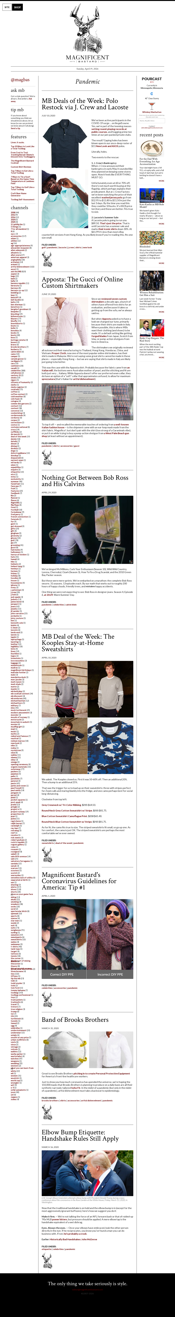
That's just (105, 223)
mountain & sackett (20, 722)
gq (12, 542)
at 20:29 (48, 594)
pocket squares (18, 800)
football (14, 510)
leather (14, 644)
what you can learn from (22, 1068)
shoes (13, 889)
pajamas (14, 774)
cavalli (14, 368)
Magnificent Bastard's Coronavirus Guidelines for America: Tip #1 (79, 881)
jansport (15, 604)
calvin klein (71, 604)
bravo (13, 344)
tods (13, 985)
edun (13, 465)
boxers (14, 342)
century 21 (16, 375)
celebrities (58, 604)
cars (13, 363)
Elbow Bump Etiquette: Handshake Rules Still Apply (80, 1135)
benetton (15, 307)
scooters (15, 870)
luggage (14, 663)
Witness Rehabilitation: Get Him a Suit (152, 294)
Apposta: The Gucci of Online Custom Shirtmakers (82, 282)
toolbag (14, 992)
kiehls (13, 625)
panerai (14, 781)
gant (13, 524)
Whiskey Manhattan (151, 112)
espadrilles (16, 467)
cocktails (15, 389)
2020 (13, 219)
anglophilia (16, 260)
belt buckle (16, 300)
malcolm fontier (18, 672)
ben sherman (17, 304)
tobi (13, 981)
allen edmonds (17, 250)
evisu (13, 477)
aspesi (14, 274)
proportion (16, 814)
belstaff (14, 297)
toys (13, 997)
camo (13, 354)
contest (14, 408)
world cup (15, 1080)
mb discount (16, 696)
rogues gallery (17, 844)
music (13, 731)
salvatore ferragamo (20, 861)
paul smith (16, 790)
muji (13, 729)
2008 (13, 212)
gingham (15, 533)
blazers (14, 318)
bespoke (14, 311)
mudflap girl (16, 727)
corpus (14, 420)
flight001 (15, 502)
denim (14, 439)
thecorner (15, 964)
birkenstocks (17, 316)
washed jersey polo (112, 197)
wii (12, 1073)
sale (12, 859)
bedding (14, 293)
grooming (15, 545)
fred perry (15, 514)
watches (15, 1058)
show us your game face (22, 894)
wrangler (15, 1083)
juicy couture (17, 618)
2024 (13, 222)
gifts (13, 528)
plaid (13, 797)
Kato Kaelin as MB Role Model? (152, 206)
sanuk (13, 866)
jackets (14, 599)
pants (13, 783)
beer (13, 295)
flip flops (15, 505)
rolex (13, 847)
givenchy (15, 536)
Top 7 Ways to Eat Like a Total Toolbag (22, 172)
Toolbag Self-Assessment (22, 199)
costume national (19, 427)
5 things (14, 227)
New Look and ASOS (107, 146)
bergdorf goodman (19, 309)
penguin (14, 793)
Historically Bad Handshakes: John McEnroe (73, 1239)
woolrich (15, 1078)
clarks (13, 385)
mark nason (16, 682)
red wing (15, 830)
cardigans (15, 361)
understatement (18, 1030)
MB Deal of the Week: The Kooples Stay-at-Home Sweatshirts (78, 643)
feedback (15, 493)
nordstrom (16, 750)
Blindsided (145, 246)
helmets (14, 564)
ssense (14, 918)
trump (14, 1011)
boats (13, 326)
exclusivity (16, 479)
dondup (14, 455)
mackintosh (16, 665)
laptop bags (16, 639)
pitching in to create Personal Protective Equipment (102, 1073)
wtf (12, 1085)
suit (12, 925)
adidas (14, 241)
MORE (161, 181)
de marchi (15, 434)
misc (13, 708)
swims (13, 942)
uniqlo (14, 1035)
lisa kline (15, 653)
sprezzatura (48, 379)
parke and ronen (18, 786)
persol (14, 795)
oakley (14, 755)
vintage (14, 1047)
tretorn (14, 1007)
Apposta (106, 318)
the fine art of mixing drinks (20, 961)
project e (15, 809)
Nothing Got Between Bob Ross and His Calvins (85, 480)
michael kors (16, 703)
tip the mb (15, 978)
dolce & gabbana (18, 453)
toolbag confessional (20, 995)
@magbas (20, 79)
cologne (14, 401)
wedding (15, 1063)
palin (13, 776)
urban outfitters (18, 1040)
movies (14, 724)
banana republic (18, 283)
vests (13, 1042)
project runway (18, 811)
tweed (14, 1023)
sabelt (14, 854)
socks (13, 906)
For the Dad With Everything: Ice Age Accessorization (150, 161)
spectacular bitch (19, 911)
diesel (13, 443)
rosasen (14, 849)
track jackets (17, 1000)
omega (14, 762)
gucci (76, 446)
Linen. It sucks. (17, 142)
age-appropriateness (20, 245)
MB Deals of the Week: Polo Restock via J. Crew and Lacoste (85, 104)
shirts (78, 247)
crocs (13, 429)
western (14, 1066)
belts (13, 302)
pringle (14, 807)
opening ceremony (19, 764)
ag (12, 243)
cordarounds (17, 415)
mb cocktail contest (20, 693)
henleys (14, 568)
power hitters (59, 1219)
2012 (13, 215)
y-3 (12, 1087)
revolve (14, 835)
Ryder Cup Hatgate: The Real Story (152, 339)
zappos (14, 1097)
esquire (14, 469)
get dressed (16, 526)
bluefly (14, 321)
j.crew (71, 247)
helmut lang (16, 566)
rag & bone (16, 821)
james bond (16, 602)
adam (13, 238)
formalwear (16, 512)
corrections (16, 422)
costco (14, 425)
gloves (14, 538)
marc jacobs (16, 679)
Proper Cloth (59, 353)
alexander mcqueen (20, 248)
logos (13, 656)
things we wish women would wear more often (22, 968)
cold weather (17, 396)
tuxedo (14, 1021)
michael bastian (18, 701)
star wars (15, 920)
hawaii (14, 559)
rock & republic (18, 842)
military (14, 705)
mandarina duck (18, 677)
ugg (12, 1026)
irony (13, 587)
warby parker (17, 1054)
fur (12, 521)
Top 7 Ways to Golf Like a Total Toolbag (22, 188)
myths (14, 734)
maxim (14, 689)
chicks (14, 377)
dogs (13, 451)
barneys (14, 288)
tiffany (14, 976)
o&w (13, 752)
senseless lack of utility (22, 877)
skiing (13, 897)
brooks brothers (50, 1100)
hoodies (14, 578)
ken (12, 620)
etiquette (46, 1249)
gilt (12, 531)
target (14, 951)
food (13, 507)
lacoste (62, 247)
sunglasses (16, 930)
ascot (13, 269)
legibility (15, 646)
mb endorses (17, 698)
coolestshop (16, 413)
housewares (16, 583)
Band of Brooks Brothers (75, 1019)
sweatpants (16, 937)
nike (13, 745)
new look (87, 247)
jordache (15, 616)
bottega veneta (18, 340)
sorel (13, 909)
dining (14, 446)
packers (14, 771)
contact (14, 406)
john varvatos (17, 613)
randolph (15, 826)
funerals (15, 519)
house (14, 580)
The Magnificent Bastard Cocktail (22, 162)
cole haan (15, 399)
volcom (14, 1049)
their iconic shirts (107, 229)
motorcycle (16, 719)
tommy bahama (18, 990)
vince (13, 1044)
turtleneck (16, 1018)
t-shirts (14, 946)
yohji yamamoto (18, 1090)
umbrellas (15, 1028)
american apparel (19, 257)
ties (12, 974)
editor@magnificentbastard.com (152, 128)
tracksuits (15, 1002)
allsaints (15, 252)
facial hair (15, 484)
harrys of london (19, 554)
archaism (15, 262)
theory (14, 966)
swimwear (15, 944)
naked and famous (19, 736)
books (13, 333)
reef (13, 833)
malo (13, 675)
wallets (14, 1051)
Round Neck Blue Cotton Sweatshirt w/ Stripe (67, 821)
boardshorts (16, 323)
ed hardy (15, 462)
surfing (14, 932)
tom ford (15, 988)
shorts (14, 892)
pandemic (52, 247)
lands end (15, 632)
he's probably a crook (75, 1233)
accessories (67, 446)
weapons (15, 1061)
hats (13, 557)
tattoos (14, 954)
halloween (15, 552)
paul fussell (16, 788)
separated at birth (19, 880)
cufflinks (15, 432)
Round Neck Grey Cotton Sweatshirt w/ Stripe (67, 810)
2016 (13, 217)
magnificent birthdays (21, 670)
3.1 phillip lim (17, 224)
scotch (14, 873)
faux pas (15, 486)
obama (14, 757)
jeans (13, 606)
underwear (16, 1032)
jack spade (15, 597)
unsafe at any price (20, 1037)
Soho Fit (75, 1087)
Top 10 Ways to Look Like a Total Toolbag (22, 147)
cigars (13, 380)
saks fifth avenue (19, 856)
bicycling (15, 314)
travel (13, 1004)
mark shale (16, 684)
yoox (13, 1092)
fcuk (13, 488)
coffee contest (18, 394)
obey (13, 760)
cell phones (16, 373)
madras (14, 667)
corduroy (15, 418)
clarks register (17, 387)
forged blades (99, 336)
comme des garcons (20, 403)
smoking (15, 902)
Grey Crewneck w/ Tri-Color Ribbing (61, 805)
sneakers (15, 904)
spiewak (14, 913)
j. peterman (16, 590)
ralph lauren (16, 823)
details (14, 441)
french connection (19, 517)
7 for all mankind (18, 229)
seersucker (16, 875)
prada (13, 804)
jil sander (15, 611)
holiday (14, 576)
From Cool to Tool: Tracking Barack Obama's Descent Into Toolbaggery (23, 154)
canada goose (17, 359)
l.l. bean (14, 627)
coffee (14, 392)
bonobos (15, 330)
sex (12, 882)
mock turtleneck (18, 710)
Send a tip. (15, 128)
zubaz (13, 1099)
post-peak (15, 802)
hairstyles (15, 550)
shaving (14, 885)
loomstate (16, 658)
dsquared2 (16, 458)
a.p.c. (13, 234)
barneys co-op (17, 290)
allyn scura (16, 255)
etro (13, 474)
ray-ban (14, 828)
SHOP (17, 7)
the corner (16, 958)
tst (12, 1014)
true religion (16, 1009)
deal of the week (63, 843)
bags (13, 276)
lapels (13, 637)
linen (13, 651)
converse (15, 411)
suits (13, 928)
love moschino (17, 661)
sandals (14, 863)
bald (13, 278)
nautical (14, 738)
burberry (15, 349)
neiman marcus (18, 741)
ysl (12, 1095)
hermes (14, 571)
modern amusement (20, 712)
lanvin (14, 635)
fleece (13, 500)
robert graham (17, 840)
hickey (14, 573)
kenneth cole (17, 623)
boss (13, 337)
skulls (13, 899)
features (15, 491)
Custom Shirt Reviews (21, 167)
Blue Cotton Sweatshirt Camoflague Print (64, 816)
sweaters (15, 935)
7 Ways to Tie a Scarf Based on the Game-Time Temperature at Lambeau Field (22, 180)
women (14, 1076)
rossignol (15, 851)
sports (14, 916)
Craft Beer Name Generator (18, 194)
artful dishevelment (84, 379)
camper (14, 356)
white (13, 1071)
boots (13, 335)
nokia (13, 748)
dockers (14, 448)
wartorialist (16, 1056)
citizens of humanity (20, 382)
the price (116, 223)
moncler (14, 715)
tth (12, 1016)
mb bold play (16, 691)
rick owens (16, 837)
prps (13, 816)
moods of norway (19, 717)
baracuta (15, 285)
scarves (14, 868)
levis (13, 649)
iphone (14, 585)
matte (14, 686)
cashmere (15, 366)
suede (13, 923)
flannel (14, 498)
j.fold (13, 594)
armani (14, 264)
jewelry (14, 609)
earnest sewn (17, 460)
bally (13, 281)
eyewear (15, 481)
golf (44, 247)
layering (14, 642)
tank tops (15, 949)
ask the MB (16, 271)
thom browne (17, 971)
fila (12, 495)
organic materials (19, 767)
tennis (14, 956)
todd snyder (16, 983)
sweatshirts (48, 843)
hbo (12, 561)
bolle (13, 328)
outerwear (16, 769)
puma (13, 818)
